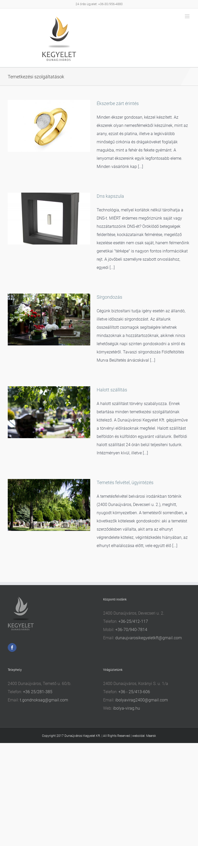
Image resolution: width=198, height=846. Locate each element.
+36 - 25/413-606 (134, 691)
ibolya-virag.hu (126, 708)
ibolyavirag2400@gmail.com (141, 700)
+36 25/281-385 (37, 691)
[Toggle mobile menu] (187, 16)
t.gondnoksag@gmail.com (44, 700)
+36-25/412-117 (133, 621)
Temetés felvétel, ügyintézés (125, 482)
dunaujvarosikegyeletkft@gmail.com (148, 637)
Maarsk (151, 736)
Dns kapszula (110, 196)
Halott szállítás (112, 389)
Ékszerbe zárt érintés (118, 103)
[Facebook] (12, 647)
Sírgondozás (109, 297)
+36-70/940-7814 (131, 629)
